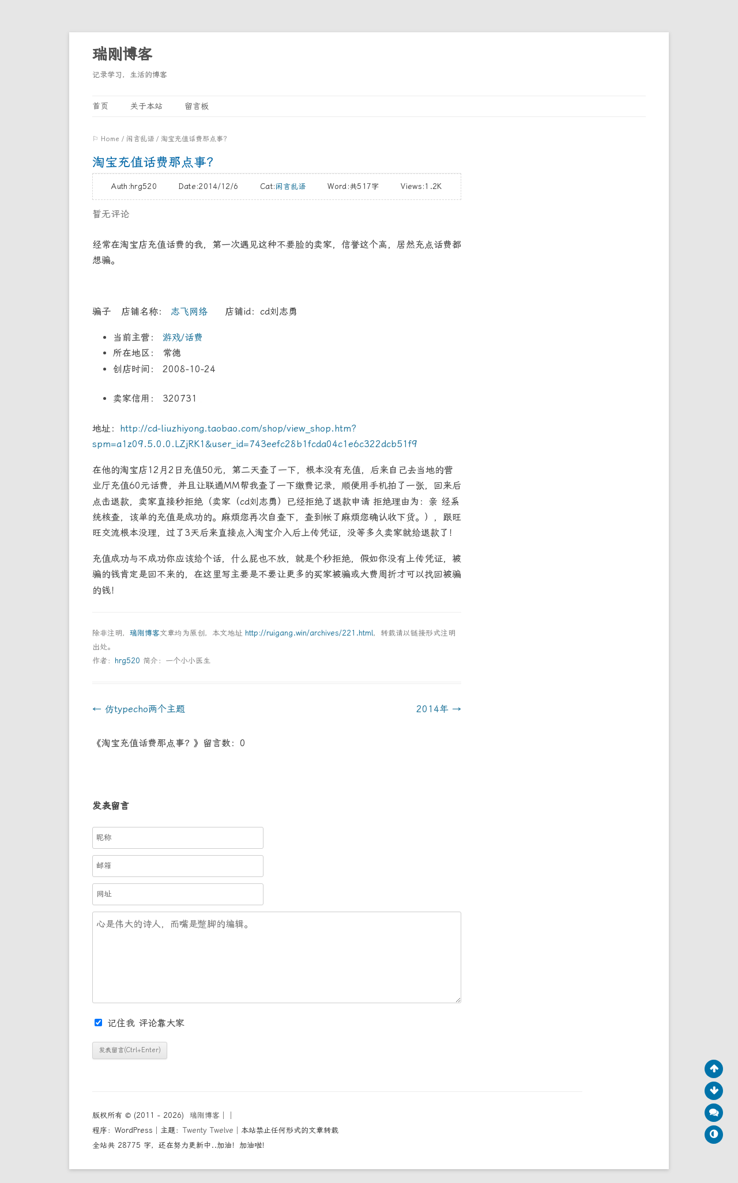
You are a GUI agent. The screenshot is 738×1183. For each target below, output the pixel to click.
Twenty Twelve (208, 1130)
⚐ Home (105, 139)
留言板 (196, 106)
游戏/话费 (181, 337)
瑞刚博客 (122, 54)
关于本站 (146, 106)
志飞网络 (189, 311)
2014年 (438, 709)
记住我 (116, 1023)
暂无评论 (110, 214)
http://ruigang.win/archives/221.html (309, 633)
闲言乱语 (140, 139)
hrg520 (127, 660)
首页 (100, 106)
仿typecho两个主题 (138, 709)
